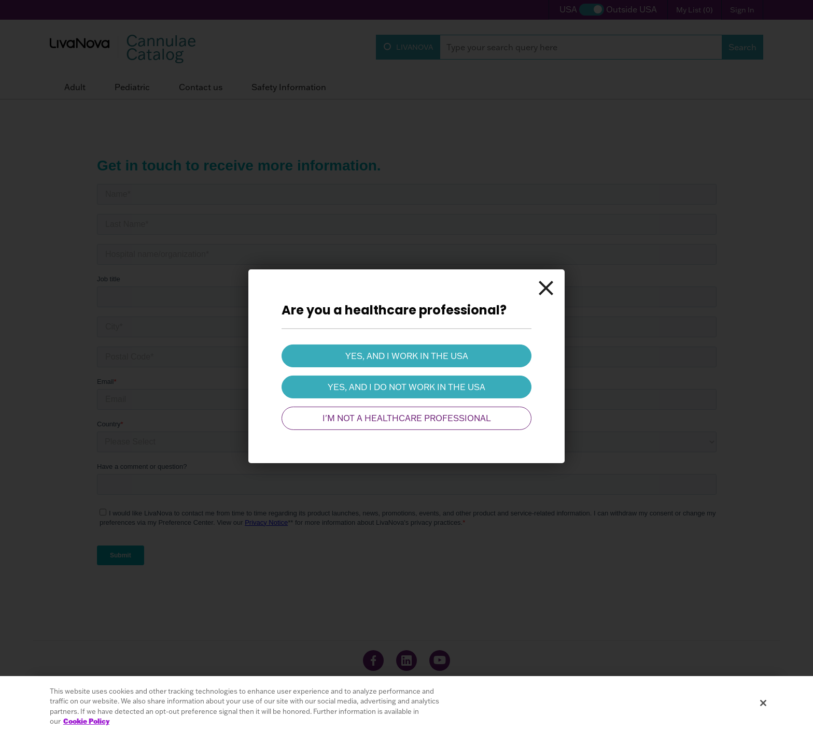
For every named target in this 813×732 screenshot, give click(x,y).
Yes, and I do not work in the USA (406, 387)
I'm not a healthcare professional (407, 418)
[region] (406, 704)
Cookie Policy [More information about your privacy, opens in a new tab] (86, 721)
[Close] (546, 287)
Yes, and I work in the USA (406, 355)
